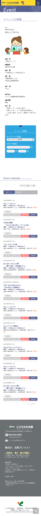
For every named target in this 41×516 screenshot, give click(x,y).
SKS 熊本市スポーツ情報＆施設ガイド (20, 503)
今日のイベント (9, 192)
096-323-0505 (15, 435)
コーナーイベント (32, 192)
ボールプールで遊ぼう (11, 326)
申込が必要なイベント (20, 192)
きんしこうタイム (9, 203)
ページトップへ (36, 511)
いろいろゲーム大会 (10, 244)
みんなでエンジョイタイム (12, 347)
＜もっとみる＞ (31, 404)
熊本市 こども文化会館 (19, 427)
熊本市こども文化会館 (12, 3)
